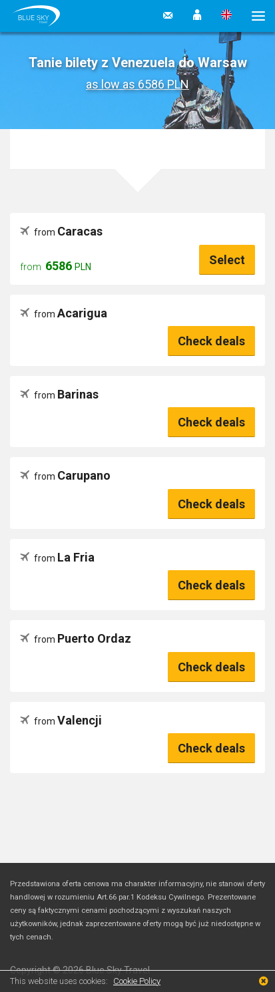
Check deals (211, 341)
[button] (197, 16)
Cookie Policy (136, 981)
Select (227, 260)
